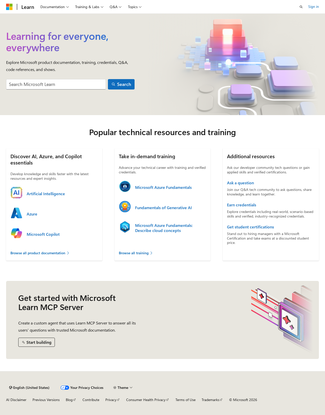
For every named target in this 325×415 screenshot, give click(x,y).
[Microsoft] (9, 7)
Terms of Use (185, 399)
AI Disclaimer (16, 399)
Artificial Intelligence (46, 193)
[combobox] (56, 84)
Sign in (313, 6)
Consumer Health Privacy (146, 399)
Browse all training (136, 252)
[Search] (121, 84)
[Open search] (301, 6)
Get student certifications (250, 226)
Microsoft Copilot (43, 234)
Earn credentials (241, 204)
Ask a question (240, 182)
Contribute (91, 399)
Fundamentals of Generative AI (163, 207)
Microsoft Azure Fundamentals (163, 187)
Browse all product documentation (40, 252)
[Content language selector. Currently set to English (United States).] (29, 388)
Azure (32, 213)
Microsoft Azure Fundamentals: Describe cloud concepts (164, 228)
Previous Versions (46, 399)
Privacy (111, 399)
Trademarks (210, 399)
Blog (69, 399)
